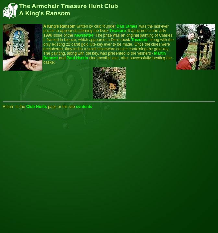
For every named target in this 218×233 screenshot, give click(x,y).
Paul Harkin (77, 58)
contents (84, 107)
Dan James (127, 26)
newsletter (83, 35)
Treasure (117, 30)
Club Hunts (36, 107)
